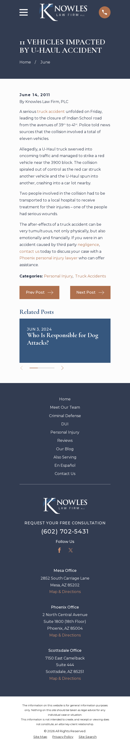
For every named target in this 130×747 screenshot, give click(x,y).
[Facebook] (59, 550)
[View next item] (62, 368)
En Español (65, 465)
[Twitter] (70, 550)
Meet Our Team (65, 407)
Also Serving (65, 457)
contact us (29, 251)
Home (65, 399)
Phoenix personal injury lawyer (48, 258)
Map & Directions (65, 591)
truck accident (51, 111)
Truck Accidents (90, 276)
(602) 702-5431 (65, 531)
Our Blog (65, 449)
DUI (65, 424)
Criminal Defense (65, 416)
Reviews (65, 440)
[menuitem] (40, 737)
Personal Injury (58, 276)
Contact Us (65, 473)
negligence (88, 244)
